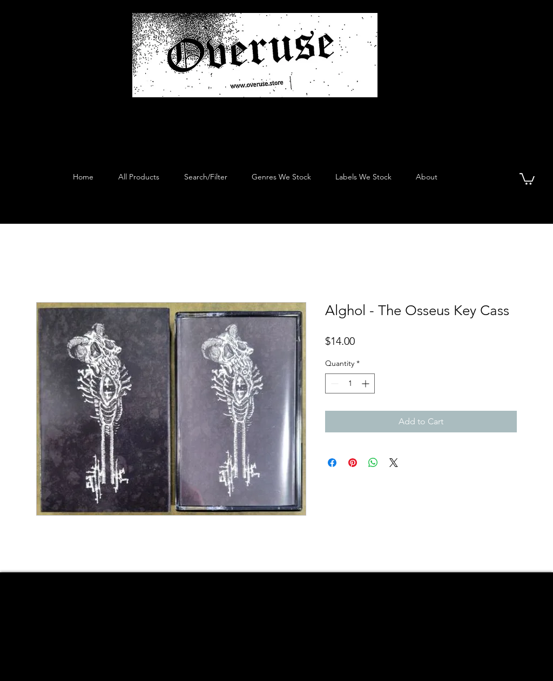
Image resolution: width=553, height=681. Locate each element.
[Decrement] (333, 383)
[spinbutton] (350, 383)
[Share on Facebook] (332, 462)
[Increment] (366, 383)
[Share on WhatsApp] (373, 462)
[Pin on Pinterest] (352, 462)
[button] (527, 178)
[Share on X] (393, 462)
